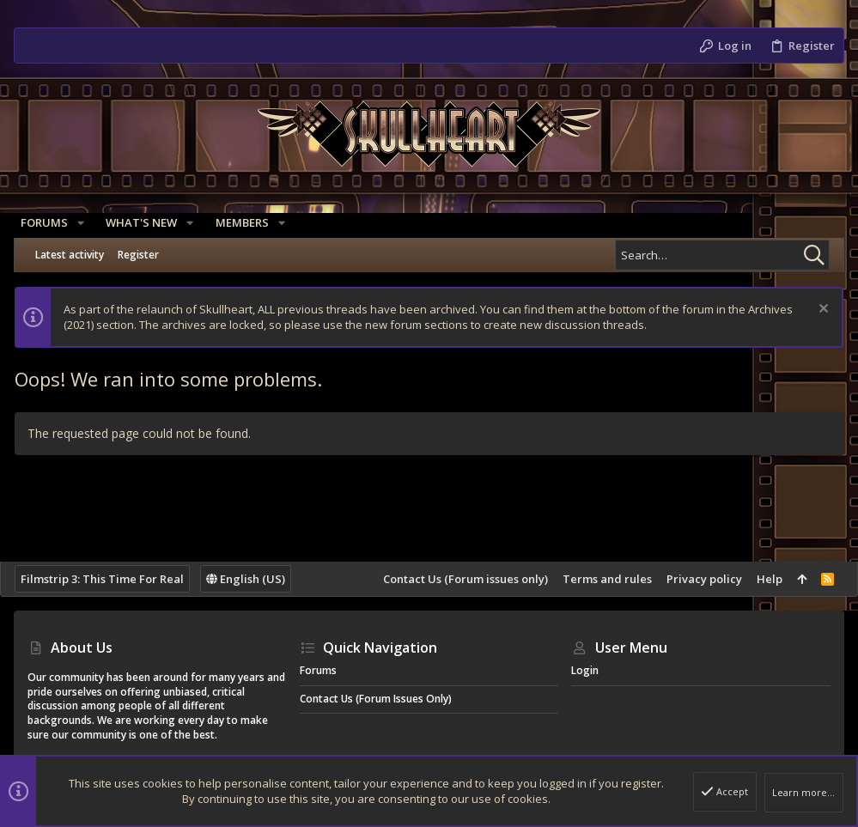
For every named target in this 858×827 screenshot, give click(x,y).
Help (756, 579)
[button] (87, 223)
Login (585, 670)
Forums (318, 670)
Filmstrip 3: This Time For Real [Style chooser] (116, 579)
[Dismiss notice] (807, 310)
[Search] (722, 255)
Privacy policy (690, 579)
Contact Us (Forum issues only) (451, 579)
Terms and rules (593, 579)
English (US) (259, 579)
